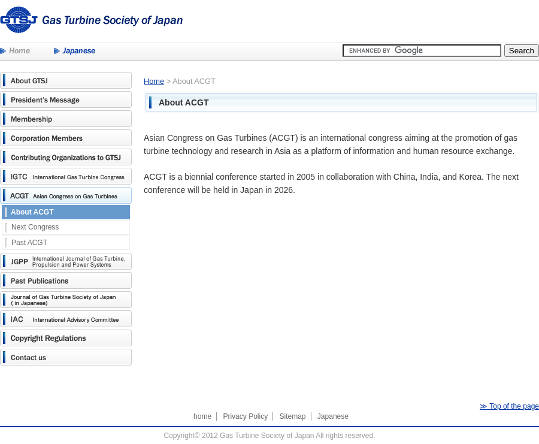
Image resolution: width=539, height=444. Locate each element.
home (202, 416)
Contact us (66, 357)
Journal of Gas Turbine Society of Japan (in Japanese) (66, 299)
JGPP (66, 261)
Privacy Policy (245, 416)
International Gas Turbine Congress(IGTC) (66, 176)
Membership (66, 118)
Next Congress (35, 227)
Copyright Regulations (66, 338)
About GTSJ (66, 80)
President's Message (66, 99)
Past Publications (66, 280)
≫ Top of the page (509, 406)
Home (15, 51)
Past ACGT (29, 242)
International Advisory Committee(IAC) (66, 318)
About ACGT (32, 212)
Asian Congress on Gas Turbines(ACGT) (66, 195)
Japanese (74, 51)
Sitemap (292, 416)
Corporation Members (66, 137)
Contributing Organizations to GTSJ (66, 157)
